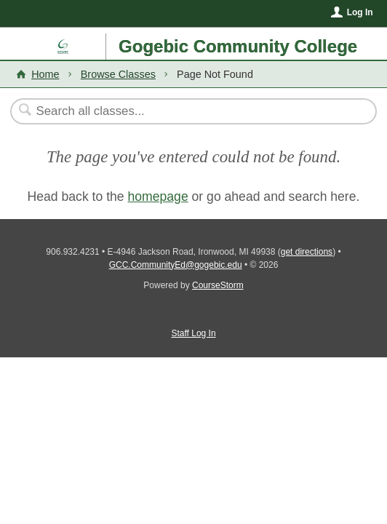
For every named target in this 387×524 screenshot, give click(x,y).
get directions (306, 252)
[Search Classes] (186, 111)
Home (45, 74)
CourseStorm (218, 285)
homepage (158, 196)
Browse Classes (118, 74)
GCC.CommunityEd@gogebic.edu (175, 265)
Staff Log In (193, 333)
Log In (360, 12)
